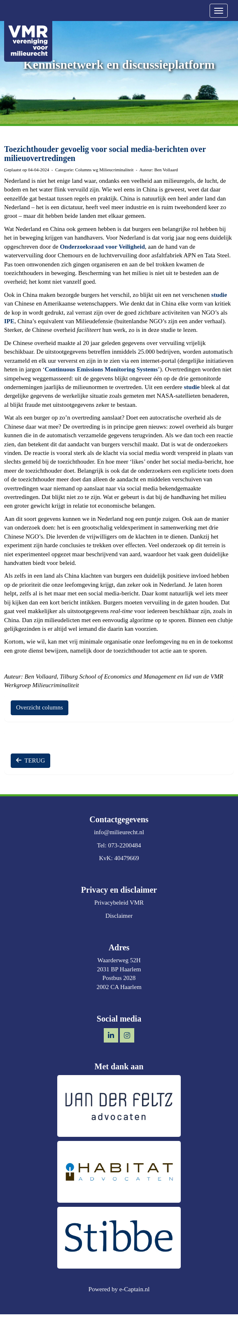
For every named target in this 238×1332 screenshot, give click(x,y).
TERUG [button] (30, 760)
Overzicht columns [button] (39, 707)
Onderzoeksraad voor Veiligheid (102, 246)
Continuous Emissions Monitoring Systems (101, 369)
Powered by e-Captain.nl (119, 1289)
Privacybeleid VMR (119, 902)
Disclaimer (119, 915)
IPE (9, 321)
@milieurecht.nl (119, 832)
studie (219, 295)
